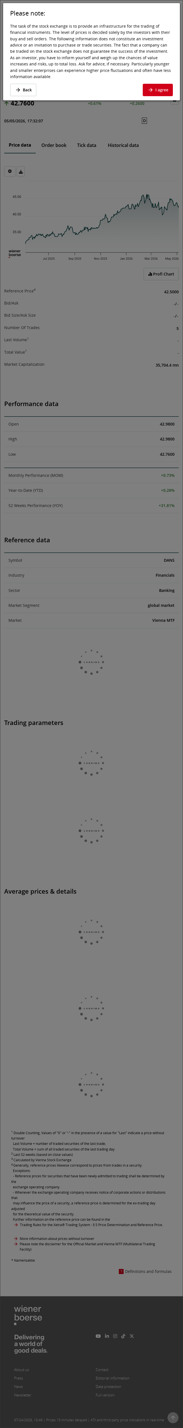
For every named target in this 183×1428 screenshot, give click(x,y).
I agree (157, 89)
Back (23, 89)
